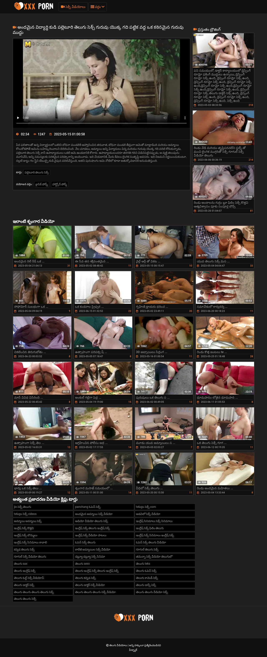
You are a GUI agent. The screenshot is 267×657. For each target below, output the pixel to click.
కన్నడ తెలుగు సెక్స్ (24, 549)
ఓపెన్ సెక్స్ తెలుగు (85, 542)
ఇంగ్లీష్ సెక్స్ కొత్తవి (24, 528)
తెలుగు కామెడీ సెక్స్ (147, 577)
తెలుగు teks (143, 563)
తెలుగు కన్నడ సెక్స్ (85, 577)
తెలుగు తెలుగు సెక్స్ (25, 598)
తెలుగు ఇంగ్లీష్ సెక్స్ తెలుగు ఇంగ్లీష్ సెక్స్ (97, 570)
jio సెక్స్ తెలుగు (22, 506)
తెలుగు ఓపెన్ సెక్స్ (146, 570)
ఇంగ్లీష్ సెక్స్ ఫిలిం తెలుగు (150, 528)
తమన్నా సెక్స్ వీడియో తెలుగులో (154, 556)
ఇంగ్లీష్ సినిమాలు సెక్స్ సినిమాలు (154, 521)
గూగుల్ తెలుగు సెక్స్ (147, 549)
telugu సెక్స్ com (146, 506)
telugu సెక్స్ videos (25, 514)
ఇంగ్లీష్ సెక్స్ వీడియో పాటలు (90, 535)
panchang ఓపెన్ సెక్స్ (88, 506)
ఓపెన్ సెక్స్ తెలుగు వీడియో (151, 542)
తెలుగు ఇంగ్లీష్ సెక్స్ (24, 570)
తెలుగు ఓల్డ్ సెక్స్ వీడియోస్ (29, 577)
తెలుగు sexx (82, 563)
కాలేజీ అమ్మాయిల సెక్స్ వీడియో (92, 549)
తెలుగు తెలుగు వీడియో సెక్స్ (152, 592)
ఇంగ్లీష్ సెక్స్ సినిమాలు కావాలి (30, 542)
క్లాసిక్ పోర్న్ (41, 184)
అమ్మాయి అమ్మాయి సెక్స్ (28, 521)
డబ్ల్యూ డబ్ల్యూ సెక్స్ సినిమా (90, 556)
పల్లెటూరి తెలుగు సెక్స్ (37, 172)
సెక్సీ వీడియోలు (73, 7)
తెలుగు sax (20, 563)
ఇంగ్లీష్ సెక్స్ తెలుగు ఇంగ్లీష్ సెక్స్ (92, 528)
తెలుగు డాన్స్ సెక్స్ (146, 585)
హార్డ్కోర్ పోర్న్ (59, 184)
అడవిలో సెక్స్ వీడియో (148, 514)
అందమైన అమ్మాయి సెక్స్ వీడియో (94, 514)
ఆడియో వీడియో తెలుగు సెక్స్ (91, 521)
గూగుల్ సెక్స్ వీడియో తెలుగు (30, 556)
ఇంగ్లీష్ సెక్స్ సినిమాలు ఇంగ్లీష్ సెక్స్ (155, 535)
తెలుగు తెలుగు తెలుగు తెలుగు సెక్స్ (34, 592)
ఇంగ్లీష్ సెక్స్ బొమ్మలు (25, 535)
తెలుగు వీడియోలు (118, 645)
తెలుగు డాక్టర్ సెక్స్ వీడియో (90, 585)
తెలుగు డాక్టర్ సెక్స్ (24, 585)
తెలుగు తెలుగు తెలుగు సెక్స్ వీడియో (95, 592)
